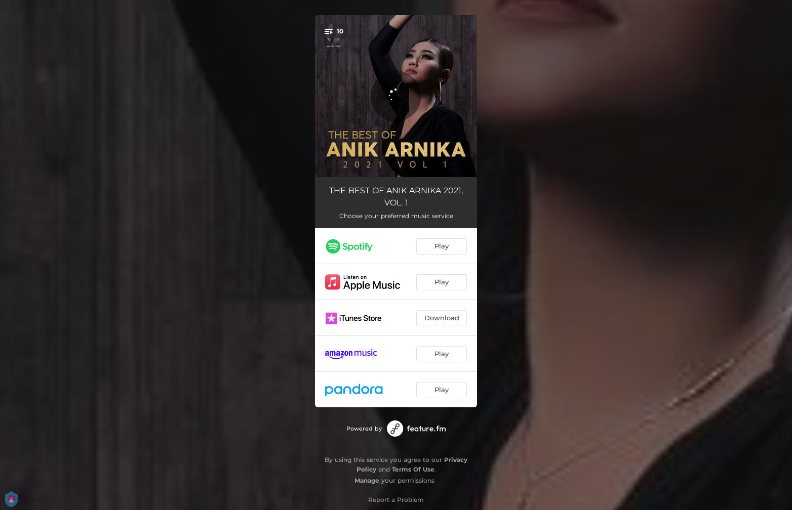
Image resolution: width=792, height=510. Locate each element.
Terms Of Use (413, 469)
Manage (366, 480)
